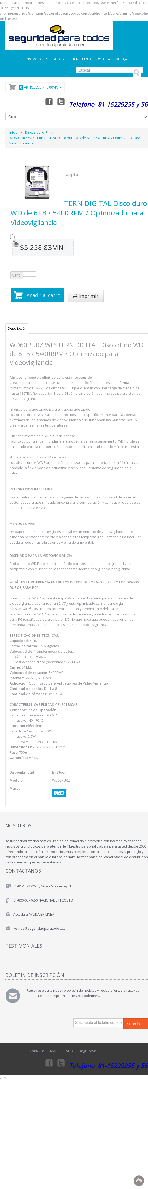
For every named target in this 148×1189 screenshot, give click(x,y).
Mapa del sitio (61, 1050)
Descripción (17, 328)
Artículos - (40, 87)
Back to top (139, 1180)
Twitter (61, 101)
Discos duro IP (36, 132)
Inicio (13, 132)
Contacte (37, 1050)
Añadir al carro (43, 295)
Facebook (49, 101)
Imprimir (85, 296)
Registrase (87, 1050)
